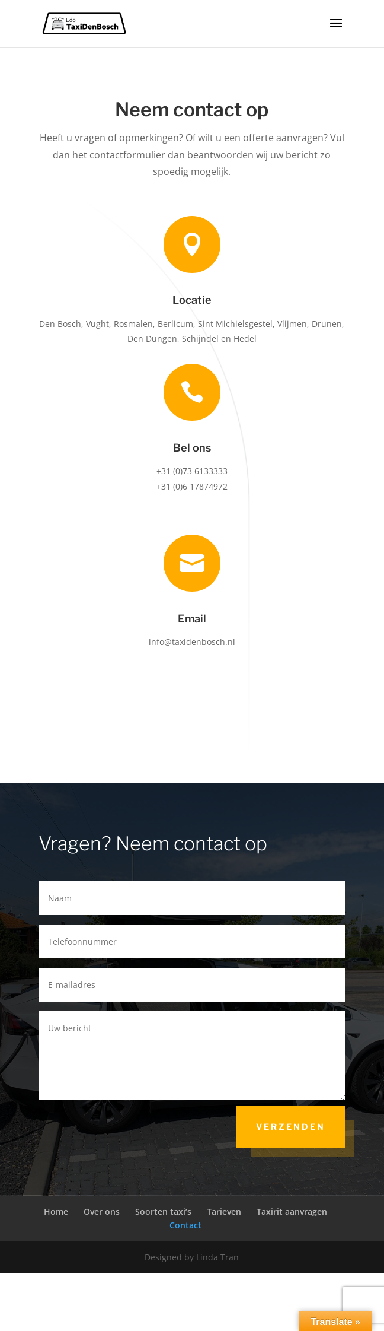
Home (56, 1211)
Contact (185, 1225)
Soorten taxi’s (163, 1211)
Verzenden (290, 1127)
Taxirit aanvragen (292, 1211)
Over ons (102, 1211)
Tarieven (224, 1211)
